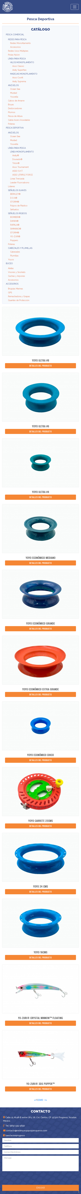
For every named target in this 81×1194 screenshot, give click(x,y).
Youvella (14, 97)
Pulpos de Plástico (18, 205)
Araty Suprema (19, 81)
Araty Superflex (19, 70)
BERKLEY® (15, 194)
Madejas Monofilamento (23, 74)
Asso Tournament (20, 167)
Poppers (14, 240)
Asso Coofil (17, 77)
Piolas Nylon (14, 55)
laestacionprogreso (14, 1135)
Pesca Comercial (15, 34)
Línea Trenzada (17, 179)
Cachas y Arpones (16, 276)
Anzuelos (13, 85)
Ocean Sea (15, 89)
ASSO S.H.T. (17, 171)
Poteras (11, 124)
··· (44, 1100)
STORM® (14, 202)
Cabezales (15, 252)
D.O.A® (13, 198)
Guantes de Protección (18, 300)
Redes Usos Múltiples (18, 51)
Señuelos (14, 209)
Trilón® (16, 163)
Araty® (15, 155)
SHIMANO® (15, 229)
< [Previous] (35, 1100)
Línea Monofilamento (22, 152)
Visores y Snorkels (16, 272)
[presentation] (39, 1177)
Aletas (11, 268)
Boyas (11, 104)
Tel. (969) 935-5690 (14, 1125)
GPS (10, 292)
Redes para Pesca (17, 39)
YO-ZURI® (15, 236)
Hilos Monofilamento (22, 62)
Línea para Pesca (17, 59)
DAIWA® (14, 221)
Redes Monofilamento (20, 43)
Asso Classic (18, 66)
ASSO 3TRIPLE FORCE (22, 175)
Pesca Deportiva (15, 128)
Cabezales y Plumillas (20, 248)
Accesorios (15, 47)
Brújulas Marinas (15, 289)
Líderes (11, 186)
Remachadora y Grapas (19, 296)
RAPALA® (14, 225)
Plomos (11, 112)
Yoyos (11, 259)
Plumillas (14, 256)
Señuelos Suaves (17, 190)
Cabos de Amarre (16, 101)
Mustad (13, 93)
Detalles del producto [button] (40, 365)
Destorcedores (15, 108)
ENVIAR (40, 1187)
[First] (34, 1100)
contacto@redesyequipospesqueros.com (25, 1130)
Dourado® (17, 159)
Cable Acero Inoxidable (19, 120)
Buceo (9, 263)
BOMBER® (15, 217)
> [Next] (45, 1100)
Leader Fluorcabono (19, 182)
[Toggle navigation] (75, 7)
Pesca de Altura (15, 116)
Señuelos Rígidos (17, 213)
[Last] (46, 1100)
